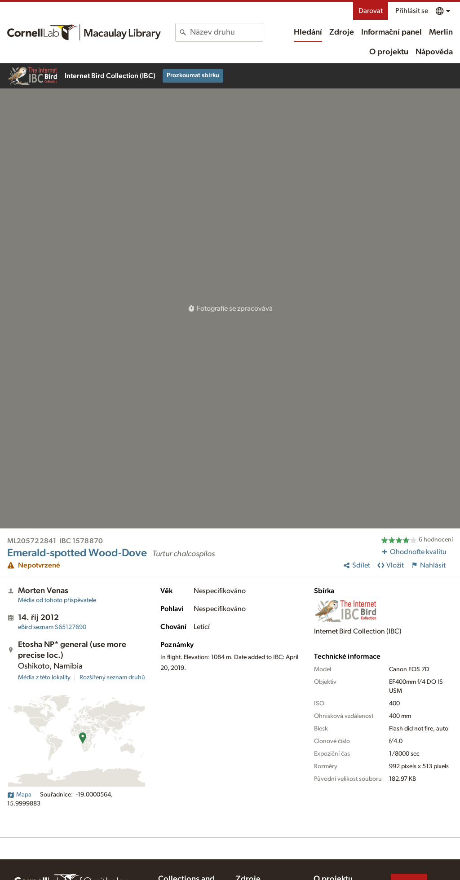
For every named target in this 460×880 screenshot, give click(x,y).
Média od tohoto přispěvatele (57, 600)
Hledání (308, 32)
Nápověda (434, 52)
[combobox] (226, 32)
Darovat (370, 10)
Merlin (441, 32)
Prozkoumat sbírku (193, 75)
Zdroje (341, 32)
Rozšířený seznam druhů (112, 677)
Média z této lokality (44, 677)
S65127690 (52, 627)
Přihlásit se (411, 10)
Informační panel (391, 32)
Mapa (19, 795)
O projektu (388, 52)
